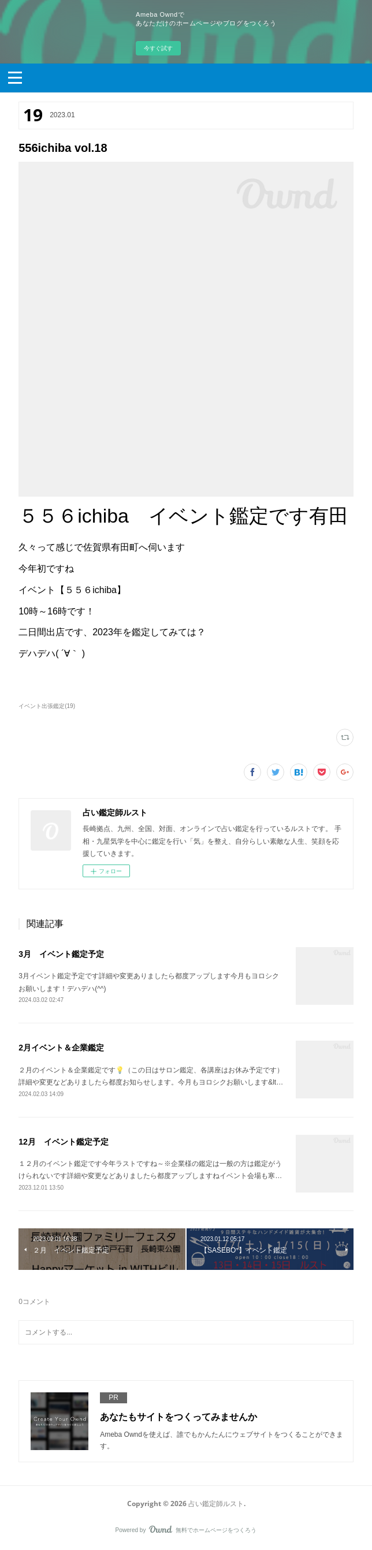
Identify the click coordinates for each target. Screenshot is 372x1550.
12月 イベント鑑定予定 (63, 1141)
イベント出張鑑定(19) (46, 706)
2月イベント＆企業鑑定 (61, 1047)
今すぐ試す (158, 48)
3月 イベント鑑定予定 (61, 954)
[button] (15, 77)
